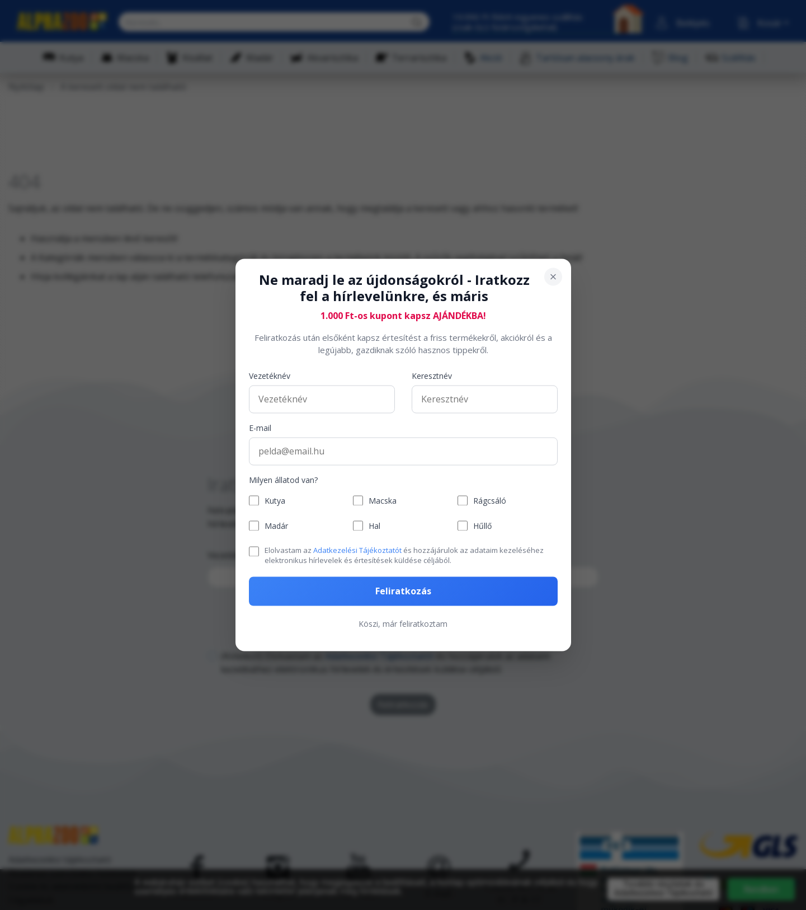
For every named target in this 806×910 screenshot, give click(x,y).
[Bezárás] (553, 276)
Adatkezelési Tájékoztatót (357, 550)
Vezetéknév (269, 375)
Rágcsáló (489, 500)
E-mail (260, 428)
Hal (374, 525)
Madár (276, 525)
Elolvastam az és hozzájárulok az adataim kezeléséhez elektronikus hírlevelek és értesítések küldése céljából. (404, 555)
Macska (383, 500)
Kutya (275, 500)
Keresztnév (432, 375)
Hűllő (482, 525)
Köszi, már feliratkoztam (403, 624)
